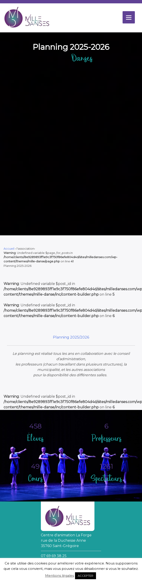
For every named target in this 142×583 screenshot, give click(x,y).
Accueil (9, 248)
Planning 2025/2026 (71, 337)
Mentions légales (59, 575)
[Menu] (129, 17)
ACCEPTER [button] (85, 575)
